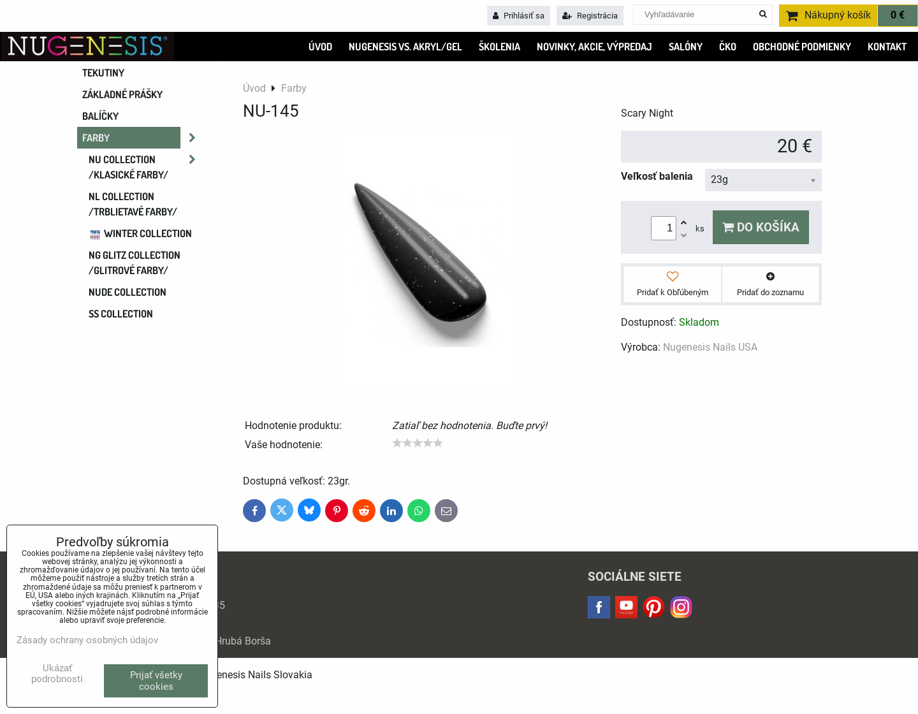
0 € (898, 15)
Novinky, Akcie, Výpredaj (594, 46)
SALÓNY (686, 46)
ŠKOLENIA (499, 46)
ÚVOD (320, 46)
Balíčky (100, 116)
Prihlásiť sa (518, 15)
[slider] (417, 443)
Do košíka (760, 227)
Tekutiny (103, 72)
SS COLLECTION (121, 313)
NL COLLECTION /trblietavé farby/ (133, 204)
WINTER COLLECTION (140, 233)
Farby (142, 138)
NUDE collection (127, 292)
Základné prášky (122, 94)
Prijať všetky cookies (156, 680)
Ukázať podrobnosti (57, 673)
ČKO (727, 46)
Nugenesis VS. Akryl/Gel (405, 46)
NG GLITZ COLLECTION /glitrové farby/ (134, 263)
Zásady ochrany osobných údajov (87, 640)
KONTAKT (887, 46)
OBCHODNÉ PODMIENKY (802, 46)
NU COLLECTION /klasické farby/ (146, 167)
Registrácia (590, 15)
